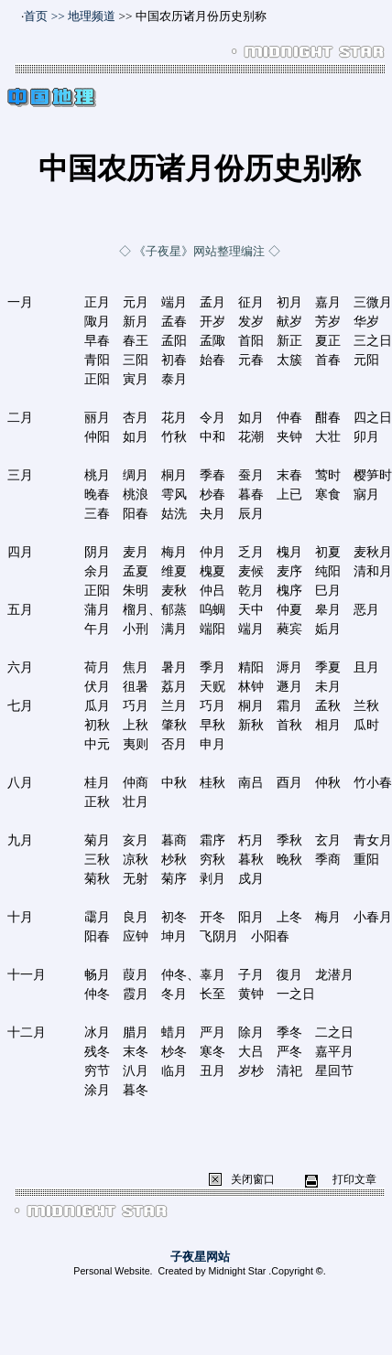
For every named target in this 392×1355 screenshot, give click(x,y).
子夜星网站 (200, 1257)
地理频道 (91, 16)
